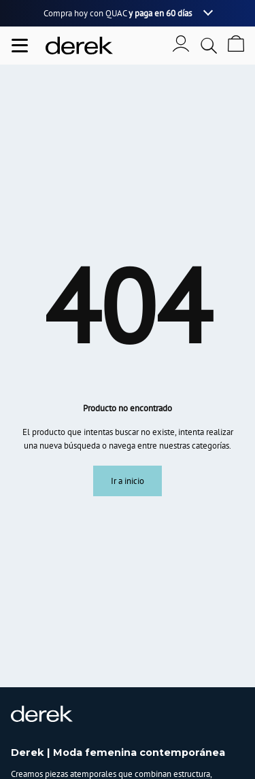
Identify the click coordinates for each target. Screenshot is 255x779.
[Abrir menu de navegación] (20, 45)
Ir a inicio (127, 481)
